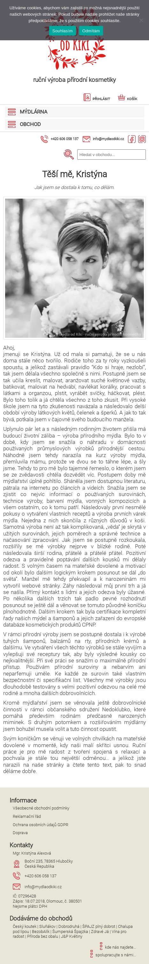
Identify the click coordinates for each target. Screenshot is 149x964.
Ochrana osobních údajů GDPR (40, 824)
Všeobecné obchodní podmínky (41, 808)
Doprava (20, 832)
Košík (127, 98)
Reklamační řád (27, 816)
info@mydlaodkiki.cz (108, 139)
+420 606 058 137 (64, 139)
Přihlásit (96, 98)
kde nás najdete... (116, 947)
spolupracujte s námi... (112, 954)
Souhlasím (62, 30)
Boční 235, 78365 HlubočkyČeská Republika (49, 864)
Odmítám (91, 30)
